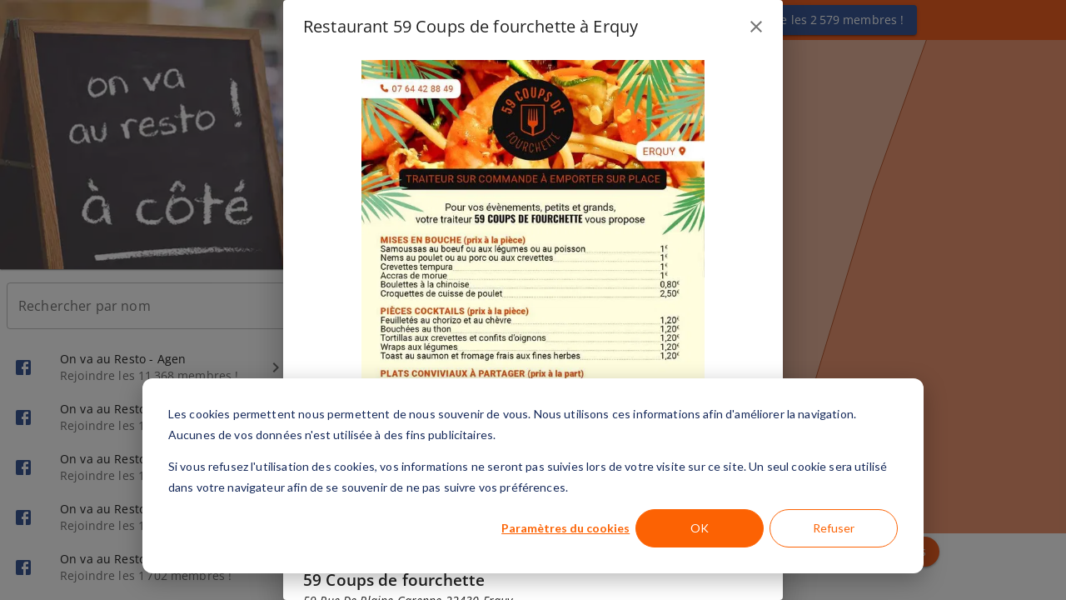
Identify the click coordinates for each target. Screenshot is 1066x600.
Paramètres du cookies (565, 528)
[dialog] (533, 475)
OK (699, 528)
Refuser (833, 528)
